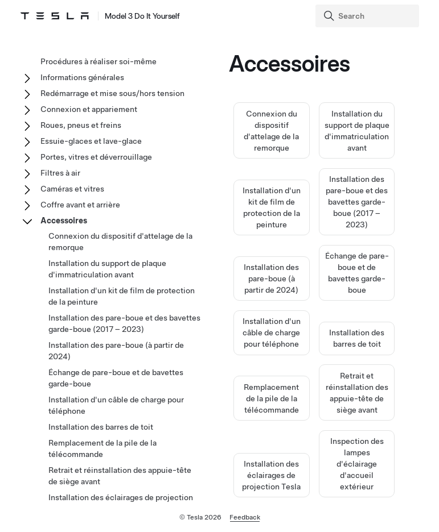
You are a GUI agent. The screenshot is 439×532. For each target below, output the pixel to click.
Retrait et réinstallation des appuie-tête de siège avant (119, 476)
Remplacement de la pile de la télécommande (271, 398)
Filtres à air (60, 172)
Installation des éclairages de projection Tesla (271, 475)
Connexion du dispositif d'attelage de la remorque (120, 241)
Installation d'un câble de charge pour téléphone (272, 332)
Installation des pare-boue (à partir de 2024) (271, 278)
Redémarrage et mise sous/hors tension (112, 93)
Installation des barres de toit (100, 426)
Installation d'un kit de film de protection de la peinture (121, 296)
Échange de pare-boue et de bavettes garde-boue (115, 378)
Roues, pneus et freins (80, 125)
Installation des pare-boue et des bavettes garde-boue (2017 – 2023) (357, 201)
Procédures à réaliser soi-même (98, 61)
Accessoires (63, 220)
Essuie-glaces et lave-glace (91, 141)
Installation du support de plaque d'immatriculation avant (107, 269)
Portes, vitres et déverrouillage (96, 156)
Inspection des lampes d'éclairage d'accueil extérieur (357, 464)
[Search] (368, 16)
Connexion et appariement (88, 109)
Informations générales (82, 77)
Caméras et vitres (72, 188)
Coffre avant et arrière (80, 204)
